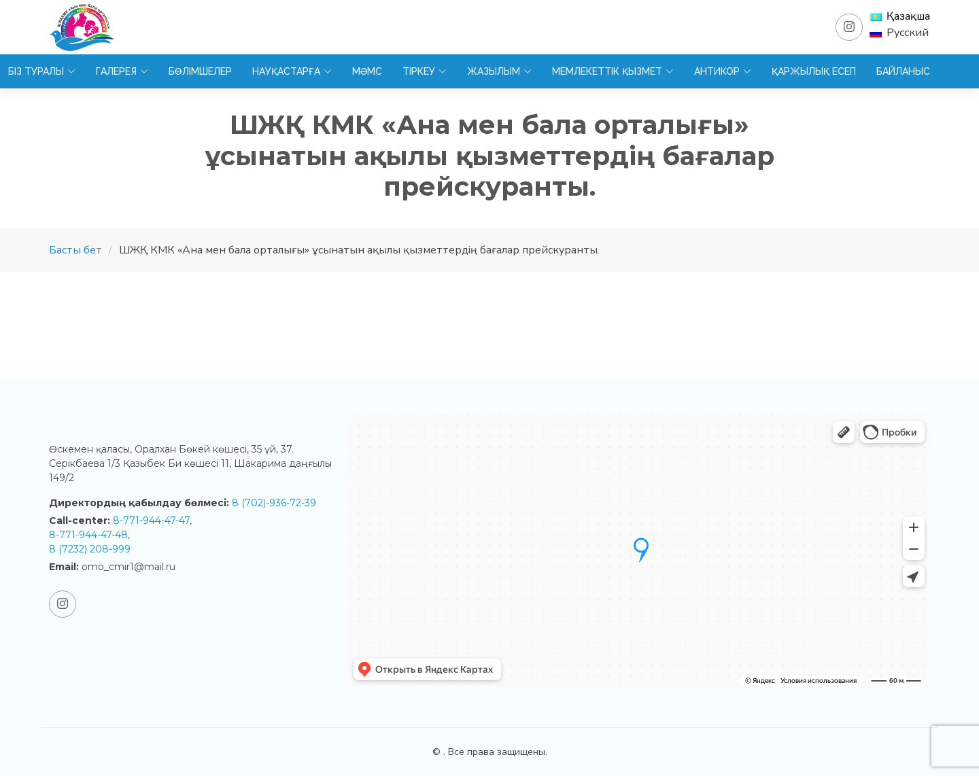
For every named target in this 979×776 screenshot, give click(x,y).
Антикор (722, 71)
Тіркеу (424, 71)
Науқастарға (292, 71)
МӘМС (367, 71)
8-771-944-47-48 (88, 535)
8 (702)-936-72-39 (274, 503)
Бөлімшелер (200, 71)
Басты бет (75, 250)
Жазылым (499, 71)
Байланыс (903, 71)
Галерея (122, 71)
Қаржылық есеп (814, 71)
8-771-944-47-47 (151, 520)
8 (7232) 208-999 (90, 549)
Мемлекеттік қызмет (613, 71)
